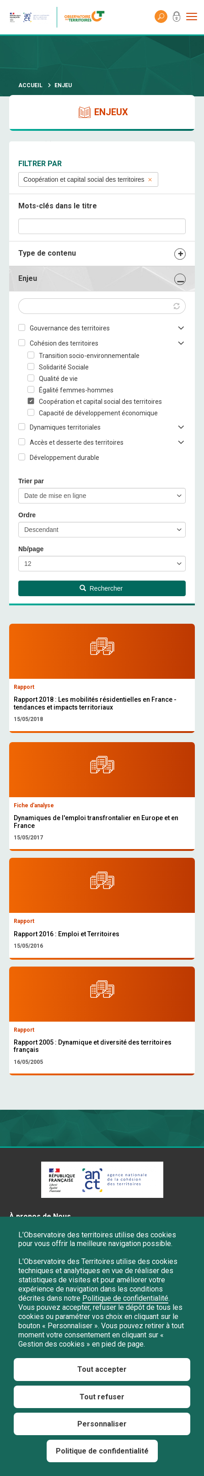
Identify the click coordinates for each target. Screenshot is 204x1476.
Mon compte (177, 18)
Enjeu (27, 278)
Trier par (31, 481)
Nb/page (30, 549)
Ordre (27, 515)
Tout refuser (102, 1396)
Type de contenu (47, 253)
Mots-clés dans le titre (57, 205)
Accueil (30, 85)
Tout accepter (102, 1369)
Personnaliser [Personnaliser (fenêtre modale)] (102, 1424)
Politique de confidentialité (125, 1298)
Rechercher (101, 588)
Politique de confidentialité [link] (102, 1451)
